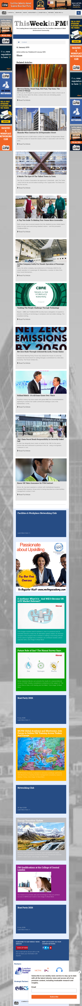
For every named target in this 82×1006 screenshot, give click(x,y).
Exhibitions (43, 12)
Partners (51, 12)
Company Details (26, 1001)
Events (25, 12)
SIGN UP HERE (22, 948)
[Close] (79, 972)
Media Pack (59, 12)
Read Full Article (23, 100)
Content (11, 12)
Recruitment (32, 12)
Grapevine (19, 12)
